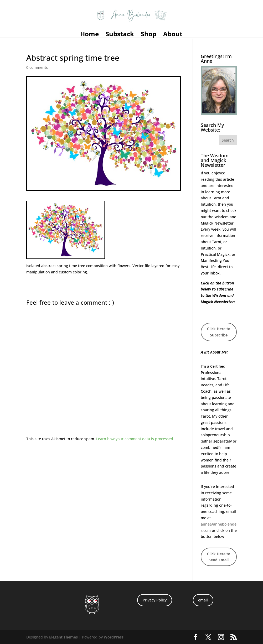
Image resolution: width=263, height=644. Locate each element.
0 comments (37, 67)
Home (89, 35)
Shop (148, 35)
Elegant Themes (63, 637)
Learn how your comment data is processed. (135, 438)
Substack (120, 35)
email (203, 600)
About (172, 35)
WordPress (113, 637)
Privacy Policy (155, 600)
